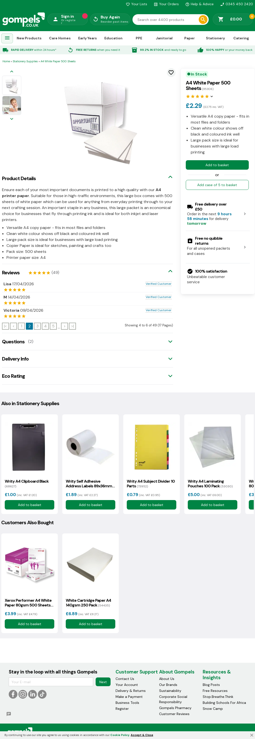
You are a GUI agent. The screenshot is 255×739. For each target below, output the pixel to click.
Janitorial (164, 38)
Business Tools (127, 702)
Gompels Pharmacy (175, 708)
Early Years (87, 38)
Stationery (215, 38)
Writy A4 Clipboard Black (27, 483)
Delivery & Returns (131, 690)
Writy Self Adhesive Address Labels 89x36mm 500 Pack (89, 483)
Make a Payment (129, 696)
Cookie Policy (119, 735)
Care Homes (60, 38)
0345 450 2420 (236, 4)
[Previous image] (11, 71)
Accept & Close (142, 735)
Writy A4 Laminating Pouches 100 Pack (210, 483)
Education (113, 38)
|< (5, 326)
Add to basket (217, 165)
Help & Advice (199, 4)
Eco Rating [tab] (13, 376)
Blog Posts (211, 684)
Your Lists (136, 4)
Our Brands (168, 684)
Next (103, 682)
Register (122, 708)
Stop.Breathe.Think (218, 696)
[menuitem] (7, 38)
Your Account (127, 684)
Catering (241, 38)
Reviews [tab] (11, 272)
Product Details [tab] (19, 178)
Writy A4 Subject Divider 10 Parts (151, 483)
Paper (189, 38)
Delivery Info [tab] (15, 359)
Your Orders (166, 4)
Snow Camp (213, 708)
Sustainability (170, 690)
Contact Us (125, 678)
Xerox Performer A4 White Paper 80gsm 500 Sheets (28, 602)
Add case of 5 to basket (217, 185)
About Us (166, 678)
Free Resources (215, 690)
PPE (139, 38)
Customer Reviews (174, 714)
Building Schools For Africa (224, 702)
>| (72, 326)
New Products (29, 38)
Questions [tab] (13, 341)
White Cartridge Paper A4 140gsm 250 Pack (88, 602)
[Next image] (11, 119)
